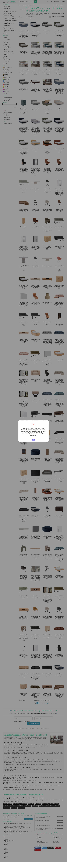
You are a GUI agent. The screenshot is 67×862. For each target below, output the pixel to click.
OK (33, 439)
